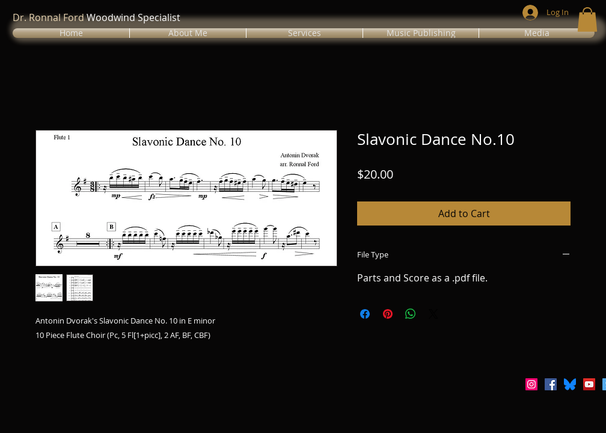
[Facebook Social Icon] (551, 384)
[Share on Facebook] (365, 314)
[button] (188, 33)
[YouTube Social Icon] (589, 384)
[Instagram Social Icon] (531, 384)
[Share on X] (433, 314)
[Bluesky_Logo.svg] (570, 384)
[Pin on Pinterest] (388, 314)
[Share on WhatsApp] (410, 314)
